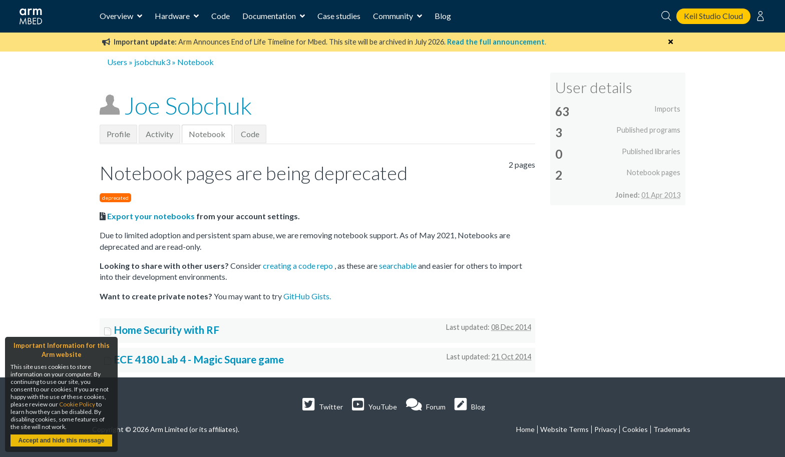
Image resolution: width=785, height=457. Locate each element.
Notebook (207, 134)
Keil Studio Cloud (713, 16)
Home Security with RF (166, 329)
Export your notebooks (151, 216)
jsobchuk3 (152, 62)
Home (525, 429)
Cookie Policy (77, 404)
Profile (118, 134)
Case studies (338, 16)
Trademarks (671, 429)
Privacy (605, 429)
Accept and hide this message (61, 440)
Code (220, 16)
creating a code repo (298, 265)
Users (117, 62)
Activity (159, 134)
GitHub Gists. (307, 296)
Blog (443, 16)
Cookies (635, 429)
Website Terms (564, 429)
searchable (398, 265)
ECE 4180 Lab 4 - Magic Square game (199, 359)
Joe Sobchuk (188, 105)
